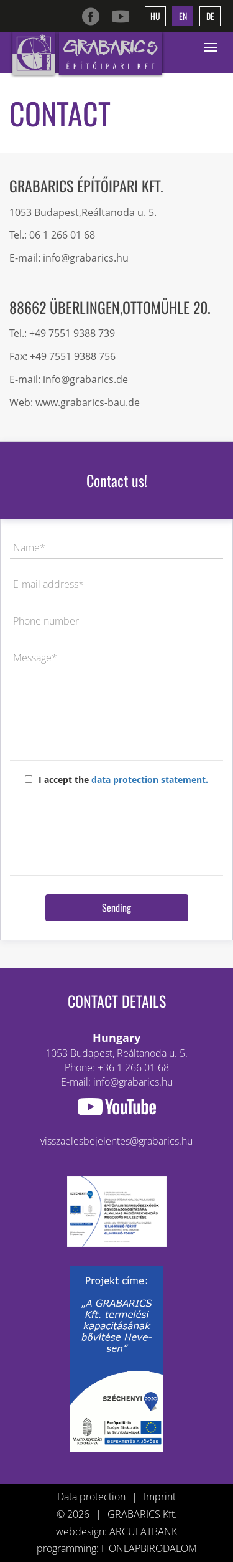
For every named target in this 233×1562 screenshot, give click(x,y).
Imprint (160, 1496)
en (183, 15)
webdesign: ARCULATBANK (116, 1531)
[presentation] (117, 826)
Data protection (91, 1496)
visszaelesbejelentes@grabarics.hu (116, 1141)
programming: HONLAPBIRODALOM (117, 1548)
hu (155, 15)
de (210, 15)
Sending (116, 907)
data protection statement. (149, 779)
